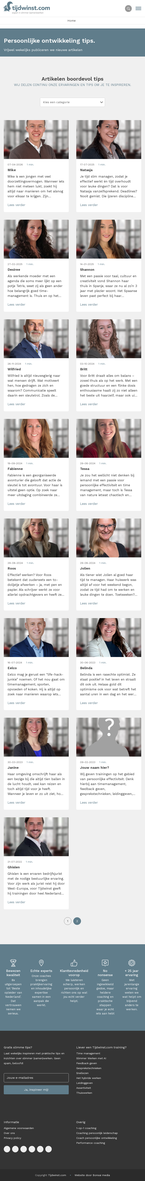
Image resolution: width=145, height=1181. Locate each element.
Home (71, 20)
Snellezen (82, 1073)
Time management (88, 1053)
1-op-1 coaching (86, 1128)
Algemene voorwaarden (19, 1128)
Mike (12, 170)
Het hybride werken (88, 1078)
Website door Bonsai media (92, 1175)
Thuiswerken (84, 1092)
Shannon (87, 269)
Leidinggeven (84, 1082)
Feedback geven (86, 1063)
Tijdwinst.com (57, 1175)
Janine (13, 767)
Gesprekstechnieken (88, 1068)
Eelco (12, 668)
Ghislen (14, 867)
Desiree (14, 269)
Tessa (84, 469)
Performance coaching (90, 1142)
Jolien (85, 568)
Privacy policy (12, 1137)
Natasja (86, 170)
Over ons (9, 1133)
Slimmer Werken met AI (91, 1058)
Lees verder (16, 205)
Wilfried (14, 369)
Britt (83, 369)
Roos (12, 568)
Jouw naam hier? (94, 767)
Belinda (86, 668)
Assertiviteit (83, 1087)
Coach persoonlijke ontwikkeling (96, 1137)
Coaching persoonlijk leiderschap (97, 1133)
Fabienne (15, 469)
